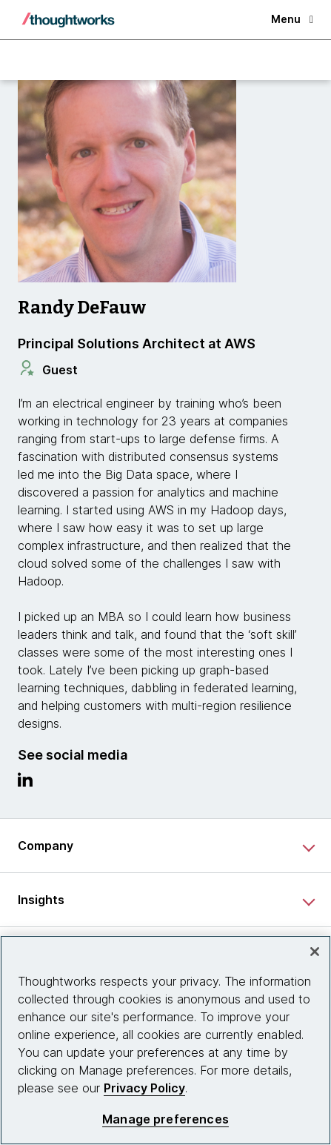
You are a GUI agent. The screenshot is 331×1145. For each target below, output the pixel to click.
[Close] (314, 951)
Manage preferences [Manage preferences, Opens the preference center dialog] (165, 1119)
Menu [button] (292, 19)
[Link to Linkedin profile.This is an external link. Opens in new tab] (25, 783)
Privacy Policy (144, 1088)
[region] (165, 1040)
